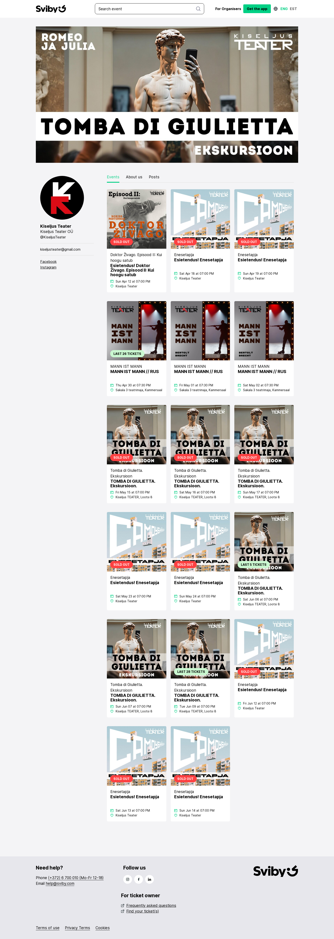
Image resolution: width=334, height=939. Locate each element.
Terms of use (47, 927)
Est (293, 9)
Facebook (48, 261)
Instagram (48, 267)
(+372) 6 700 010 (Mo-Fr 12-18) (76, 877)
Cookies (103, 927)
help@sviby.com (60, 883)
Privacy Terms (77, 927)
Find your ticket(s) (140, 910)
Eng (284, 9)
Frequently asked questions (148, 905)
